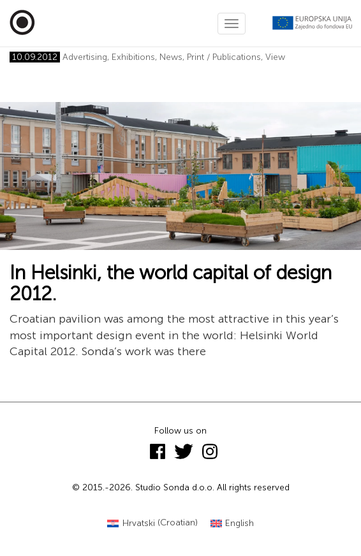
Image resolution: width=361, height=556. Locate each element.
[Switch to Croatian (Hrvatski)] (152, 523)
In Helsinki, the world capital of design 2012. (171, 283)
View (275, 57)
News (170, 57)
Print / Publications (224, 57)
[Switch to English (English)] (232, 523)
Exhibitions (133, 57)
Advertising (85, 57)
